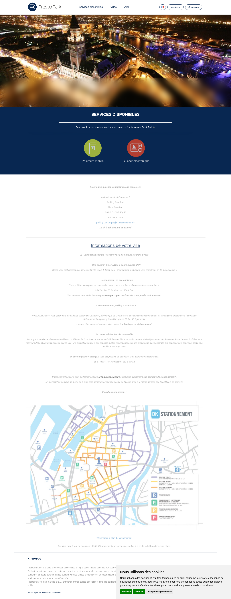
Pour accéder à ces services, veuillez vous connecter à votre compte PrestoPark (114, 127)
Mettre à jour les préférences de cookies (44, 592)
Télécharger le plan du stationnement (114, 538)
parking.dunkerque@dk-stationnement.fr (115, 218)
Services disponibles (91, 7)
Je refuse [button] (138, 591)
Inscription (175, 7)
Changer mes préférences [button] (159, 591)
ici (154, 127)
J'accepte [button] (126, 591)
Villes (113, 7)
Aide (127, 7)
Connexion (193, 7)
